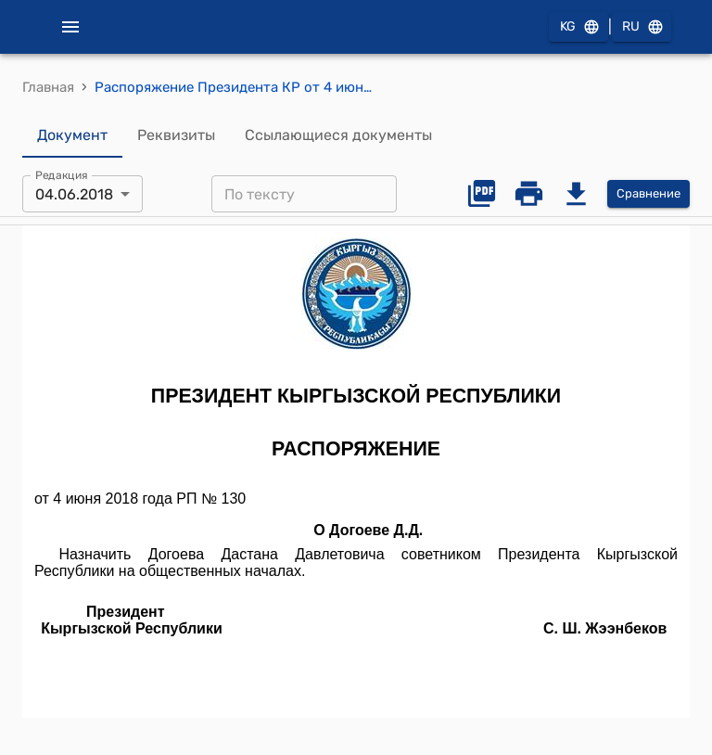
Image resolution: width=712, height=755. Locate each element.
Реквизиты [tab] (176, 135)
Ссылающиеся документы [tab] (338, 135)
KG (578, 27)
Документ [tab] (72, 135)
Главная (48, 87)
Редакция (61, 175)
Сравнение (648, 194)
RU (641, 27)
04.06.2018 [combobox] (74, 194)
